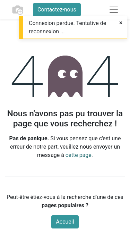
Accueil (65, 221)
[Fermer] (121, 23)
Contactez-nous (56, 9)
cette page (79, 155)
